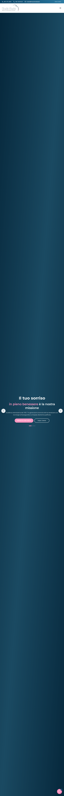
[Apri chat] (59, 791)
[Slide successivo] (60, 411)
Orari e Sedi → (58, 1)
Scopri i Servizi (42, 420)
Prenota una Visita (24, 420)
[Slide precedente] (3, 411)
